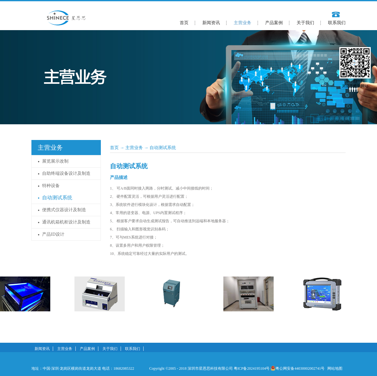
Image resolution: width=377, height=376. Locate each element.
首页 (184, 22)
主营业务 (134, 147)
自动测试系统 (163, 147)
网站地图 (333, 368)
